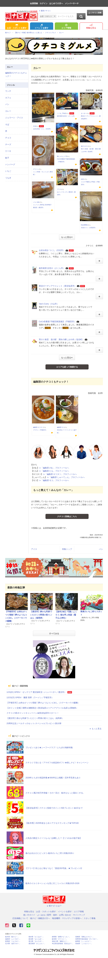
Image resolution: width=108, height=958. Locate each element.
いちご (8, 171)
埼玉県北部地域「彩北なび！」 (63, 943)
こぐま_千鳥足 (61, 113)
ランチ (8, 91)
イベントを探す (41, 26)
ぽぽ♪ (82, 179)
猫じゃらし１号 (62, 156)
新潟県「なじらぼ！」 (36, 939)
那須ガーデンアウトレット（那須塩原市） (57, 286)
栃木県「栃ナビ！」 (12, 937)
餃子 (7, 158)
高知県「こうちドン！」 (83, 943)
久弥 (34, 126)
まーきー (84, 113)
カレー (8, 111)
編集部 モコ (60, 427)
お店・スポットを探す (17, 26)
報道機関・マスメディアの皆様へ (67, 918)
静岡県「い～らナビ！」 (83, 941)
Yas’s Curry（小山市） (49, 304)
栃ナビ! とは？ (54, 906)
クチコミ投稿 (95, 13)
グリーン (36, 169)
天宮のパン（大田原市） (88, 227)
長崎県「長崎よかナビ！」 (84, 937)
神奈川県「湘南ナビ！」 (60, 941)
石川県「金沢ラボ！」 (13, 943)
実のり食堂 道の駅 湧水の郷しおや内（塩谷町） (61, 339)
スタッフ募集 (90, 918)
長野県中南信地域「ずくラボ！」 (87, 939)
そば (7, 124)
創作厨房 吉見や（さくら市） (66, 116)
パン (101, 549)
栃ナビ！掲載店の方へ (40, 918)
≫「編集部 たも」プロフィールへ (54, 471)
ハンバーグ (10, 164)
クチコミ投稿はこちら (67, 516)
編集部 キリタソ (38, 427)
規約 (55, 915)
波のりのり (84, 146)
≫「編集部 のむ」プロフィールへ (54, 468)
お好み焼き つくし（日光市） (42, 129)
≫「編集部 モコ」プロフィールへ (54, 480)
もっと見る (95, 728)
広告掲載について (20, 918)
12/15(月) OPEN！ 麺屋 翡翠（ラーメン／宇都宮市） (30, 697)
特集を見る (91, 26)
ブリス (59, 189)
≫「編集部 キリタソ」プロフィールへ (60, 474)
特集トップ (67, 549)
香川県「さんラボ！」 (36, 941)
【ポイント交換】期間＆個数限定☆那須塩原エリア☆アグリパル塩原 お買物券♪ (42, 708)
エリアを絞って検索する (67, 367)
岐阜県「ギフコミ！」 (59, 939)
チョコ (8, 138)
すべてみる (54, 633)
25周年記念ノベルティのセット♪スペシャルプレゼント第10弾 (34, 723)
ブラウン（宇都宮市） (40, 430)
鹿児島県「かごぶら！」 (37, 943)
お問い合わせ (65, 915)
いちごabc (36, 202)
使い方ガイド (29, 915)
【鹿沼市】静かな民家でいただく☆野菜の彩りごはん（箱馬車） (41, 614)
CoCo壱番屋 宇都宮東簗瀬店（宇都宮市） (57, 321)
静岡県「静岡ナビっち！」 (61, 937)
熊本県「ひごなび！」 (36, 937)
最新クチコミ (44, 11)
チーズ (8, 144)
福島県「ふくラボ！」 (13, 939)
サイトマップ (79, 915)
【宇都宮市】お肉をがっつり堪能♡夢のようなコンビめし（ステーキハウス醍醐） (43, 703)
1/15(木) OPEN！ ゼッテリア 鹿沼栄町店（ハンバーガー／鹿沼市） (36, 692)
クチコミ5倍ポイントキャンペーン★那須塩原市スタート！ (33, 713)
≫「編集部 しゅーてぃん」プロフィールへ (66, 477)
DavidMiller (84, 225)
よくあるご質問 (44, 915)
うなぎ (8, 178)
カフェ (8, 98)
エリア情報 (66, 26)
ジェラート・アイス (14, 118)
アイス (34, 549)
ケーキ (8, 151)
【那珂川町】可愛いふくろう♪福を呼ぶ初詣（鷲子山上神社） (66, 615)
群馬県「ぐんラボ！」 (13, 941)
